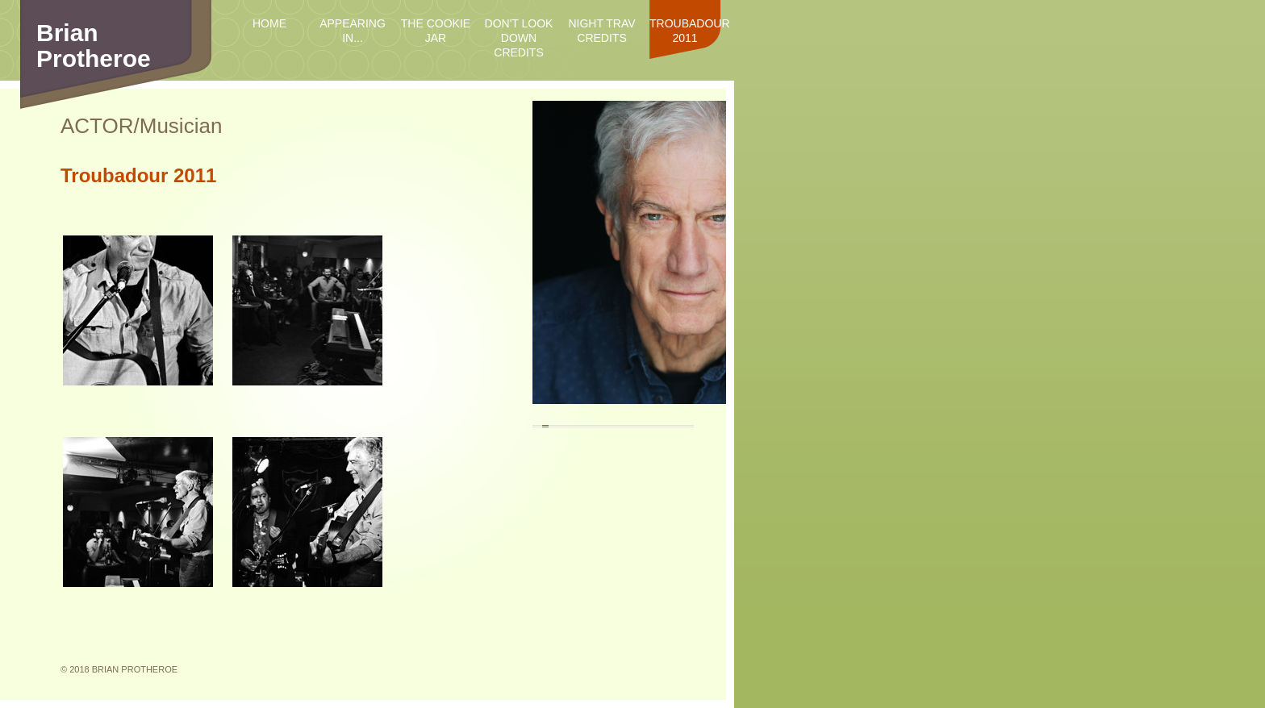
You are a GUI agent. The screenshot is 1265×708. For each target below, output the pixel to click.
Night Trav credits (601, 30)
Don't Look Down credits (519, 38)
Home (269, 23)
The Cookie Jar (435, 30)
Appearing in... (352, 30)
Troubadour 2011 (684, 30)
